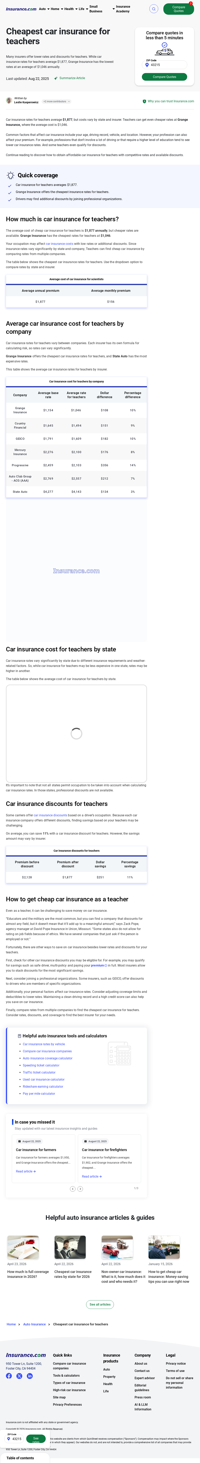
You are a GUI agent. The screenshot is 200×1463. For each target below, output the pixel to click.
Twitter (19, 1390)
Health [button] (69, 9)
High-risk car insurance (69, 1404)
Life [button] (81, 9)
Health (108, 1398)
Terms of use (175, 1385)
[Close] (68, 101)
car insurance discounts (50, 815)
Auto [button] (42, 9)
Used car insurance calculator (43, 1079)
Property (109, 1391)
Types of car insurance (69, 1397)
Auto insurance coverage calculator (47, 1058)
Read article (24, 1171)
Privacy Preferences (67, 1419)
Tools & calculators (66, 1390)
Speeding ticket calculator (41, 1065)
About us (141, 1378)
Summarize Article (69, 78)
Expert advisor (145, 1392)
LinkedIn (30, 1390)
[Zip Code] (164, 64)
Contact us (142, 1385)
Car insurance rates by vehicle (44, 1044)
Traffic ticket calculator (39, 1072)
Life (106, 1406)
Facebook (9, 1390)
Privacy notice (176, 1378)
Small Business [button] (95, 9)
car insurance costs (59, 244)
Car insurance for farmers (36, 1150)
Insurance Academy (123, 9)
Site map (59, 1412)
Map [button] (120, 692)
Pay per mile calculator (39, 1093)
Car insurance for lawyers (102, 1201)
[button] (153, 8)
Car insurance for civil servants (40, 1201)
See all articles (100, 1319)
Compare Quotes (178, 9)
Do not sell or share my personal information (179, 1397)
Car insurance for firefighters (104, 1150)
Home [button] (55, 9)
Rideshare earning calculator (43, 1086)
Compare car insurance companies (47, 1051)
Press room (143, 1412)
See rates (36, 1439)
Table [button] (138, 692)
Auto (106, 1384)
